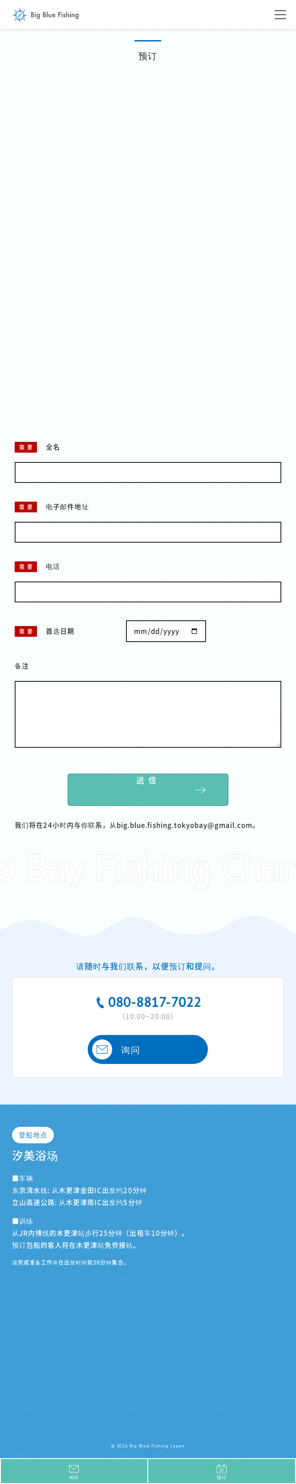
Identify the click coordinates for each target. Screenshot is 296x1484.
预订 (222, 1472)
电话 (53, 566)
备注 (22, 666)
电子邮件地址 (67, 506)
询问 (116, 1049)
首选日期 (60, 631)
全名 (53, 447)
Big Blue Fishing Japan (45, 15)
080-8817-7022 (148, 1006)
